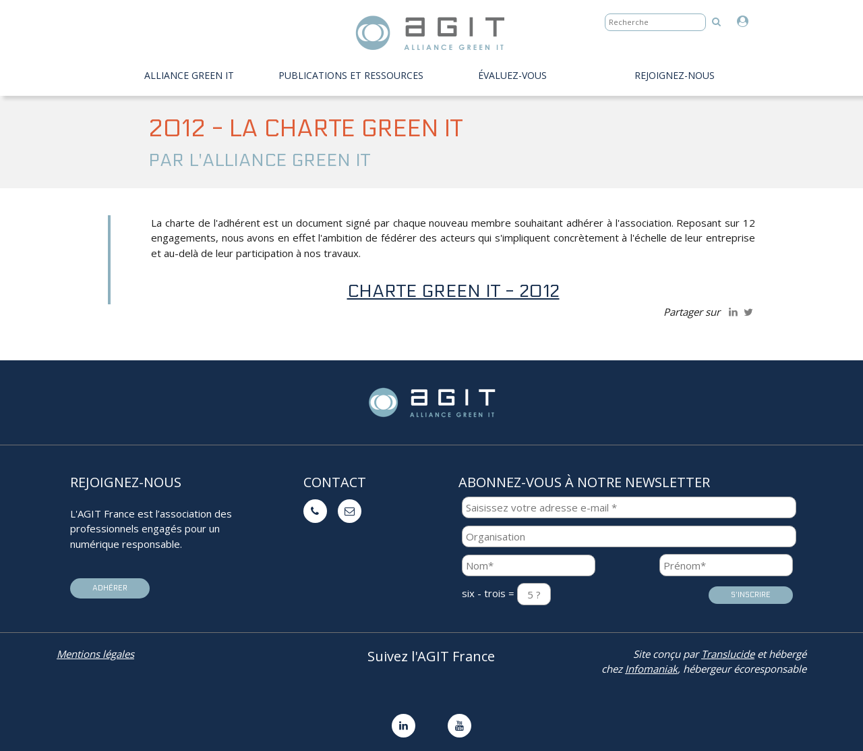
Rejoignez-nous (674, 75)
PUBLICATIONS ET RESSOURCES (350, 75)
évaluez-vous (512, 75)
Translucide (727, 654)
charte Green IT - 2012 (453, 291)
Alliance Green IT (189, 75)
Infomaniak (651, 668)
